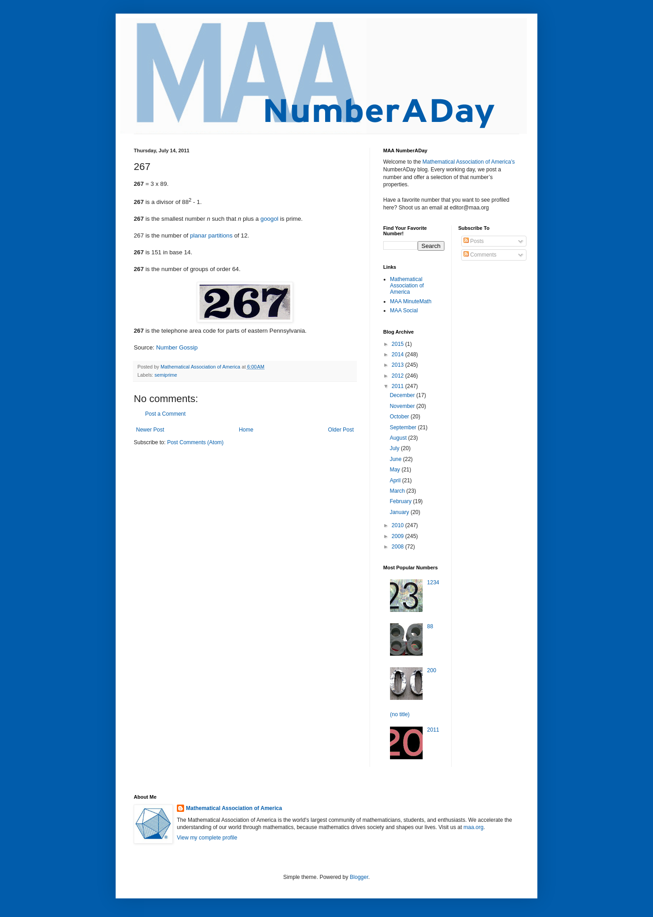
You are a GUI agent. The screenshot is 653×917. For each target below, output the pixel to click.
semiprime (166, 375)
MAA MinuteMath (410, 301)
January (400, 512)
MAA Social (404, 310)
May (395, 469)
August (399, 438)
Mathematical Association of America (407, 286)
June (396, 459)
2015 (398, 344)
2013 (398, 365)
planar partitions (211, 235)
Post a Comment (165, 414)
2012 (398, 376)
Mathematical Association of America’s (468, 162)
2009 (398, 536)
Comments (480, 255)
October (400, 416)
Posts (473, 241)
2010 (398, 525)
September (404, 427)
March (398, 491)
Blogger (359, 877)
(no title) (399, 714)
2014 (398, 354)
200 (431, 670)
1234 (433, 582)
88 (430, 626)
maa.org (473, 827)
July (395, 448)
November (403, 406)
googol (269, 218)
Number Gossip (177, 347)
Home (246, 430)
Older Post (341, 430)
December (403, 395)
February (401, 501)
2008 (398, 546)
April (396, 480)
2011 (398, 386)
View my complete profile (207, 838)
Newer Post (150, 430)
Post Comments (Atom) (195, 442)
